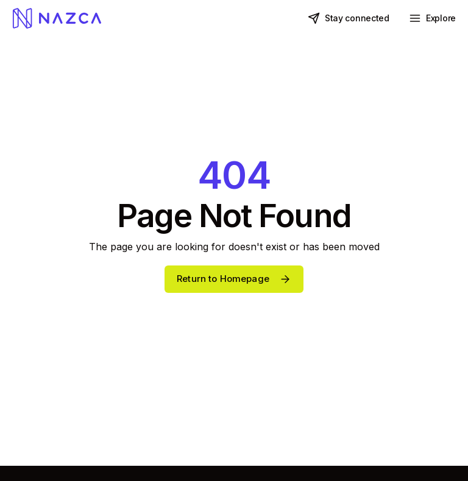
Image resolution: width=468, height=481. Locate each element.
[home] (56, 18)
